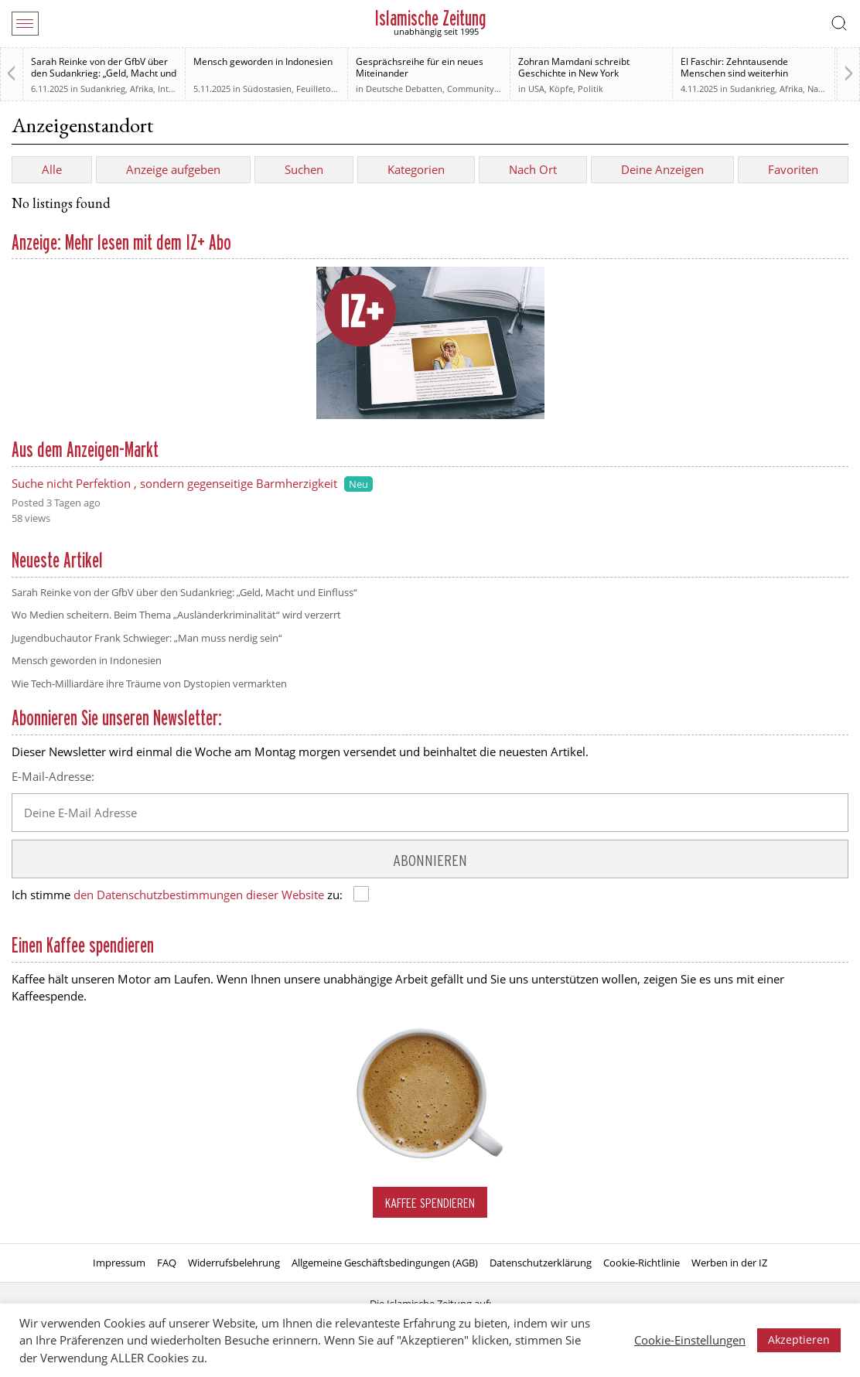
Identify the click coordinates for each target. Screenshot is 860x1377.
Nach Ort (533, 169)
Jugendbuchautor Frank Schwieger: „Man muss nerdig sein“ (147, 638)
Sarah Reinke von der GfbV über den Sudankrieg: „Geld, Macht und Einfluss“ (103, 73)
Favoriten (793, 169)
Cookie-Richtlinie (641, 1263)
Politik (590, 88)
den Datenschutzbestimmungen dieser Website (198, 894)
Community (470, 88)
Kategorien (416, 169)
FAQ (166, 1263)
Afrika (141, 88)
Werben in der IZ (729, 1263)
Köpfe (561, 88)
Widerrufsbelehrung (234, 1263)
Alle (52, 169)
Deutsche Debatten (404, 88)
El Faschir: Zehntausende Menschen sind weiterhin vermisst (734, 73)
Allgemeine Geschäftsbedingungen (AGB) (385, 1263)
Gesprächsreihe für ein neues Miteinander (419, 67)
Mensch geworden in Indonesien (263, 61)
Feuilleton (316, 88)
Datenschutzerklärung (541, 1263)
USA (536, 88)
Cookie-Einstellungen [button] (690, 1340)
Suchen (304, 169)
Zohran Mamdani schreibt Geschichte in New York (574, 67)
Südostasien (267, 88)
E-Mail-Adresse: (53, 776)
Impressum (119, 1263)
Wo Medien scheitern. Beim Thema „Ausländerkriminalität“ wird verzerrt (176, 615)
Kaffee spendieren (430, 1202)
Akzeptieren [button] (799, 1339)
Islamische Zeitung (430, 18)
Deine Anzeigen (662, 169)
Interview (176, 88)
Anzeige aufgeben (173, 169)
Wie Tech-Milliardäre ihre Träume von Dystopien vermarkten (149, 683)
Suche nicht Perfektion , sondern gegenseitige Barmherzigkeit (174, 483)
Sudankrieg (102, 88)
